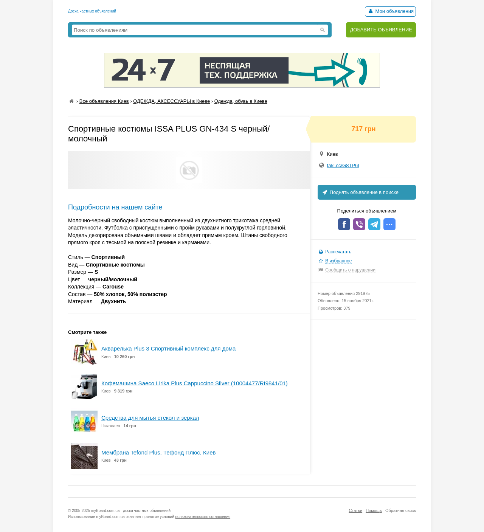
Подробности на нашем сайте (115, 207)
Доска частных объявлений (92, 11)
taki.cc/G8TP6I (343, 165)
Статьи (355, 510)
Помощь (374, 510)
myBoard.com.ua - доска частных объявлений (131, 511)
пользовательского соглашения (203, 517)
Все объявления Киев (104, 101)
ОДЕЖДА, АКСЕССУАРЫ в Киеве (171, 101)
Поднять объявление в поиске (360, 192)
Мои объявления (390, 11)
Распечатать (338, 251)
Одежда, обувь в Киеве (240, 101)
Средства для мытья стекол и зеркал (150, 417)
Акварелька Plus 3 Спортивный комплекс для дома (168, 348)
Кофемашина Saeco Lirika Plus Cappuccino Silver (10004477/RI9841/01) (194, 383)
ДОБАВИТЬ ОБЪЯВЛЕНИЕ (381, 30)
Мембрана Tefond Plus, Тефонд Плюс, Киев (158, 452)
